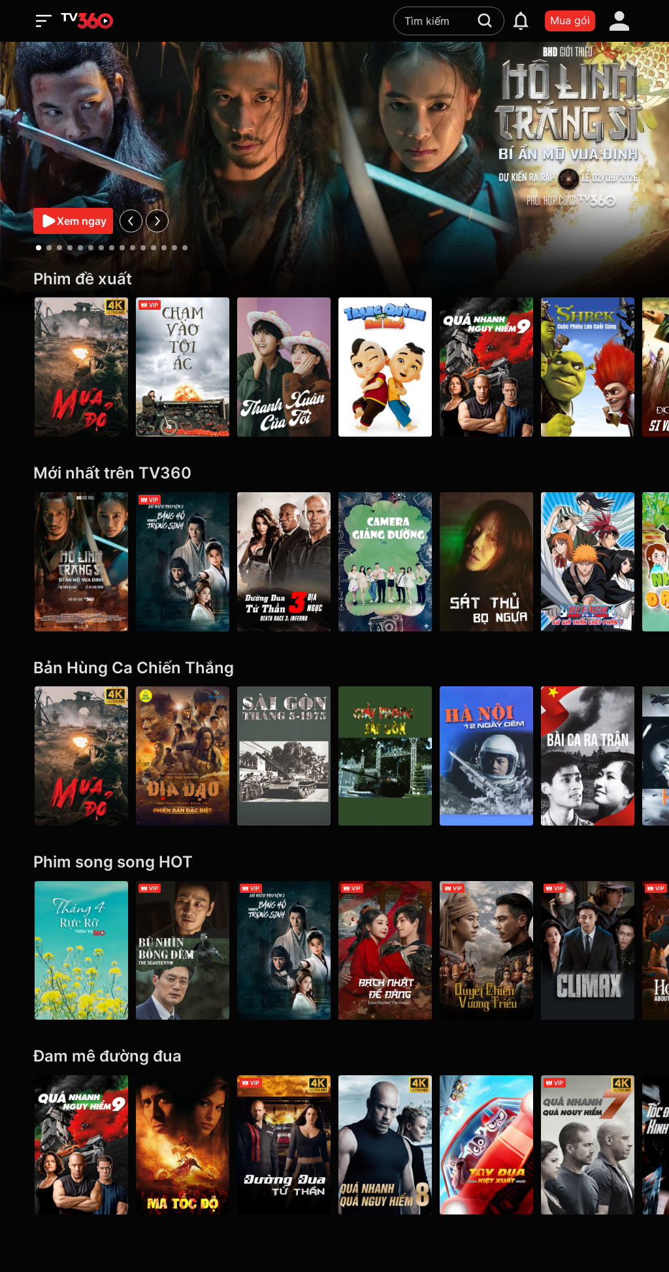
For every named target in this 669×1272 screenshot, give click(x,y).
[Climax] (587, 950)
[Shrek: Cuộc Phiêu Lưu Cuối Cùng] (587, 367)
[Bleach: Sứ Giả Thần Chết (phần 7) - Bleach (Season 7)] (587, 561)
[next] (157, 220)
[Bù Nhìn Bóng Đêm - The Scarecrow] (182, 950)
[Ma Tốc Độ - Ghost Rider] (182, 1144)
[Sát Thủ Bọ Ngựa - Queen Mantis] (486, 561)
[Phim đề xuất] (334, 279)
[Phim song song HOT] (334, 862)
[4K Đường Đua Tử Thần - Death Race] (284, 1144)
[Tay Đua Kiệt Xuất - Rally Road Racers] (486, 1144)
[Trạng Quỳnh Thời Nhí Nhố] (385, 367)
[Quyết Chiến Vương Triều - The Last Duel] (486, 950)
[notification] (520, 21)
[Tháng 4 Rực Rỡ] (81, 950)
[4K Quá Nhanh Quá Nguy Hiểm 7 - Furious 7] (587, 1144)
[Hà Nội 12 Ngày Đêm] (486, 756)
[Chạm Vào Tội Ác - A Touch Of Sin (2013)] (182, 367)
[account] (619, 21)
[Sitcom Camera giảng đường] (385, 561)
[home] (87, 21)
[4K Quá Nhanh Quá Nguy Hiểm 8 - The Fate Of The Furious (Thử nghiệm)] (385, 1144)
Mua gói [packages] (570, 20)
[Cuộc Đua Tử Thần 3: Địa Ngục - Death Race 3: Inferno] (284, 561)
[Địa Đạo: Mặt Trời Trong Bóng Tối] (182, 756)
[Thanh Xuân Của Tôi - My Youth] (284, 367)
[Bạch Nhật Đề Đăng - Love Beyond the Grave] (385, 950)
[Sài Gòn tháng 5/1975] (284, 756)
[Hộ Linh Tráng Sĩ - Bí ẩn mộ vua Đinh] (81, 561)
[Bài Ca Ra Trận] (587, 756)
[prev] (131, 220)
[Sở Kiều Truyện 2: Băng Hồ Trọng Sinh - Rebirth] (182, 561)
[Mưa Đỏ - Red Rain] (81, 367)
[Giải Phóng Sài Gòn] (385, 756)
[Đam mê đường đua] (334, 1056)
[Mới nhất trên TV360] (334, 473)
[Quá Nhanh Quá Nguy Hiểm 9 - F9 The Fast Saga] (486, 367)
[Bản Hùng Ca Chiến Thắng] (334, 668)
